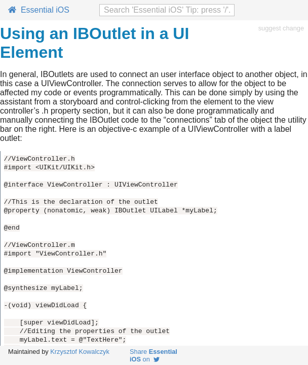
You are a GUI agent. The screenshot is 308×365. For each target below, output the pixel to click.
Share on (153, 355)
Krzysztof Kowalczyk (79, 351)
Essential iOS (38, 10)
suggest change (281, 28)
